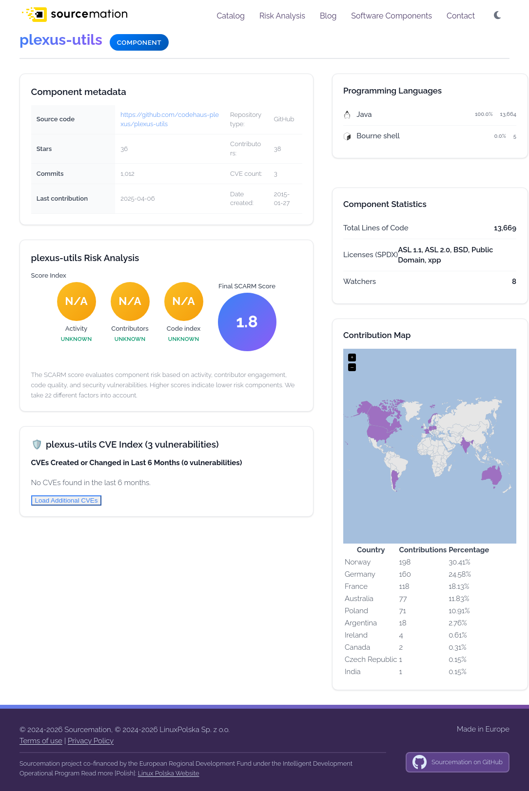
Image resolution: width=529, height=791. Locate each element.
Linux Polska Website (168, 773)
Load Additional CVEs (66, 500)
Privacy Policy (91, 740)
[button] (498, 15)
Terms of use (41, 740)
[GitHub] (457, 762)
